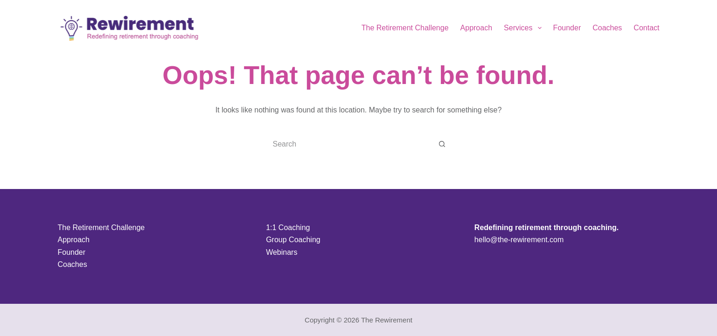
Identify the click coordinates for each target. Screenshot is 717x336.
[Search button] (442, 144)
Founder (567, 28)
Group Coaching (293, 240)
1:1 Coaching (288, 227)
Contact (646, 28)
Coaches (607, 28)
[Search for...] (349, 144)
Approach (476, 28)
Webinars (281, 252)
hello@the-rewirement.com (519, 240)
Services (524, 28)
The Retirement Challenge (405, 28)
